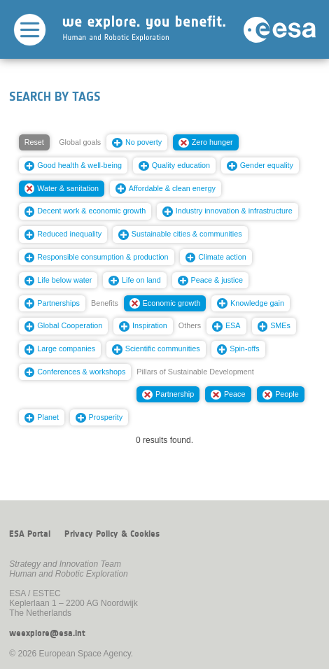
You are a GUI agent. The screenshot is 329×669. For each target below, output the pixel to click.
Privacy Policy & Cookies (112, 534)
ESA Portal (29, 534)
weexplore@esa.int (47, 633)
